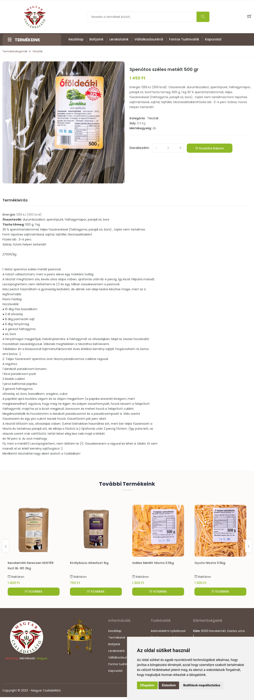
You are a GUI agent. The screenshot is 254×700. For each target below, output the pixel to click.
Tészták (37, 52)
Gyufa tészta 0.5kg (210, 563)
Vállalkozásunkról (148, 39)
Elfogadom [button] (147, 685)
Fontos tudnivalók (184, 39)
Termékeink (116, 640)
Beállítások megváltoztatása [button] (201, 685)
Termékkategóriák (15, 52)
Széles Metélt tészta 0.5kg (153, 563)
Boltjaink (96, 39)
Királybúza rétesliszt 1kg (89, 563)
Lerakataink (118, 39)
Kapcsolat (213, 39)
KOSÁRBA (33, 594)
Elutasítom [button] (169, 685)
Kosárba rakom (210, 148)
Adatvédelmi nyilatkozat (168, 634)
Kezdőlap (75, 39)
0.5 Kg (141, 123)
